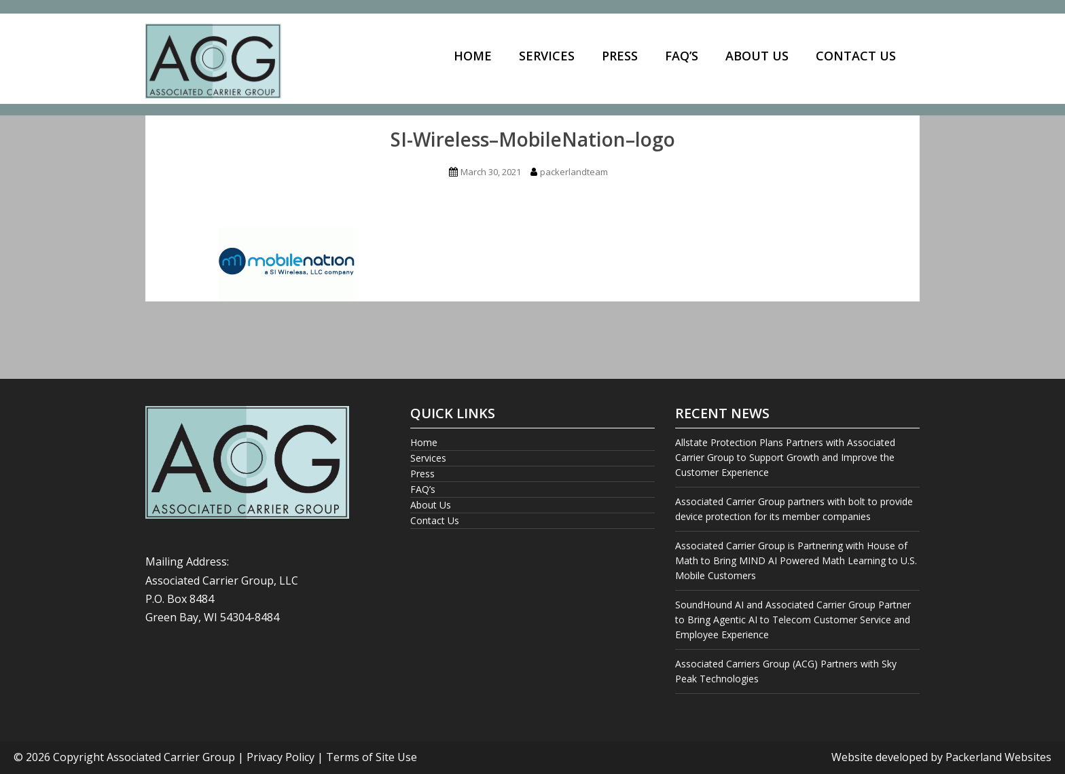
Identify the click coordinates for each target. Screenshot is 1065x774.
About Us (757, 56)
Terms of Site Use (371, 757)
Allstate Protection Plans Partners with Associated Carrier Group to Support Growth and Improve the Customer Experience (785, 457)
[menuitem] (473, 57)
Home (473, 56)
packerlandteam (574, 172)
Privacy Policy (280, 757)
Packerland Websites (998, 757)
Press (620, 56)
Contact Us (856, 56)
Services (547, 56)
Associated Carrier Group (171, 757)
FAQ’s (681, 56)
